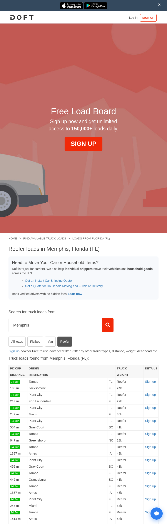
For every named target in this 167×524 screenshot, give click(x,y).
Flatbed (35, 341)
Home (12, 238)
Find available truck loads (44, 238)
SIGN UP (148, 17)
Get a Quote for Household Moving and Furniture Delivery (64, 286)
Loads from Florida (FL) (91, 238)
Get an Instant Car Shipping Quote (48, 280)
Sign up (14, 351)
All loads (17, 341)
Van (50, 341)
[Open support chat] (156, 513)
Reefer (64, 341)
